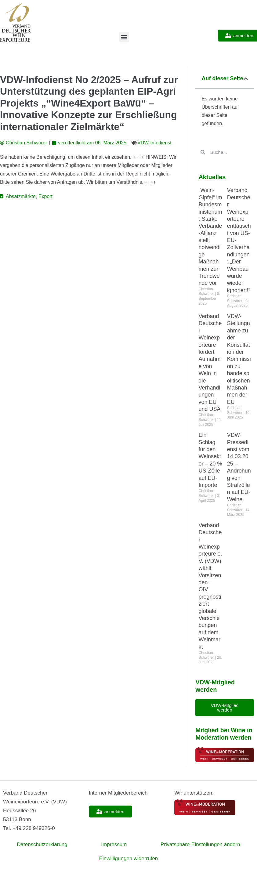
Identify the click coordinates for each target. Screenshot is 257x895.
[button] (124, 37)
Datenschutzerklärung (42, 844)
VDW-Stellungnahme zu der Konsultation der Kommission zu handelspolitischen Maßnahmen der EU (239, 359)
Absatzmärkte (21, 196)
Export (45, 196)
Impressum (114, 844)
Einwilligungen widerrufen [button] (128, 858)
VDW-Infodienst (154, 142)
